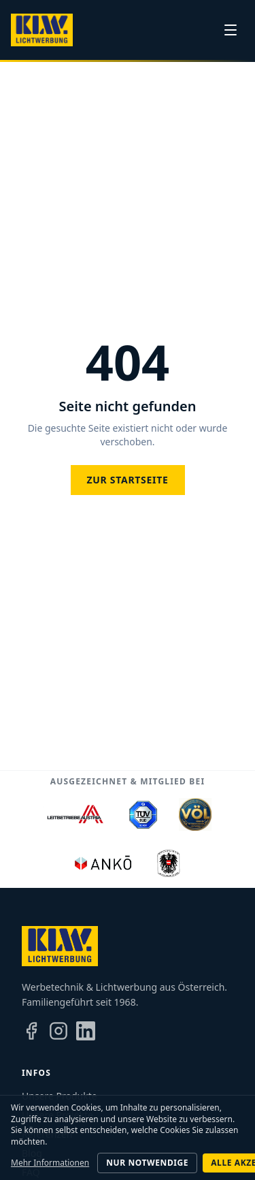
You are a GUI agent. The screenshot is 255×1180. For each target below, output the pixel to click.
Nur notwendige (147, 1162)
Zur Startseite (128, 479)
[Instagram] (58, 1030)
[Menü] (230, 30)
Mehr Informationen (50, 1163)
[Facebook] (31, 1030)
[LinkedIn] (85, 1030)
